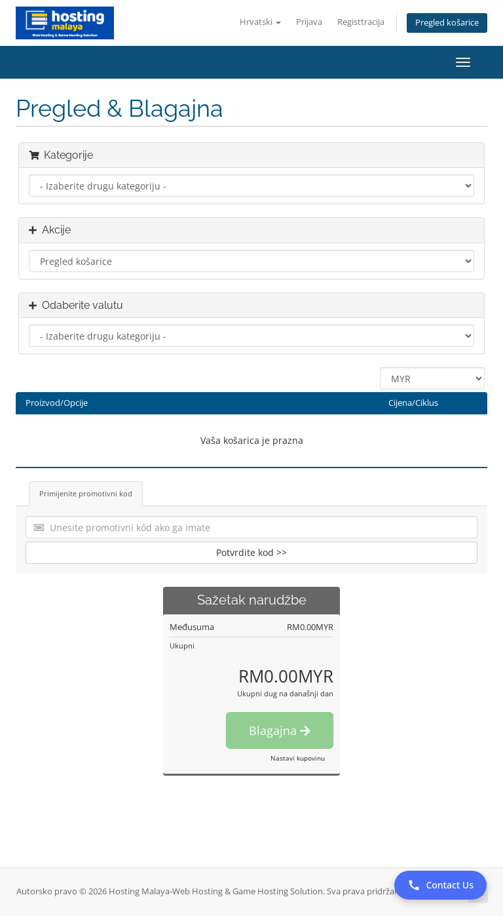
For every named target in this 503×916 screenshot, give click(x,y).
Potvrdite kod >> (251, 552)
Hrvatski (260, 22)
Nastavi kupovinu (297, 758)
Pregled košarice (447, 22)
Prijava (309, 22)
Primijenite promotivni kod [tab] (85, 493)
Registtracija (360, 22)
